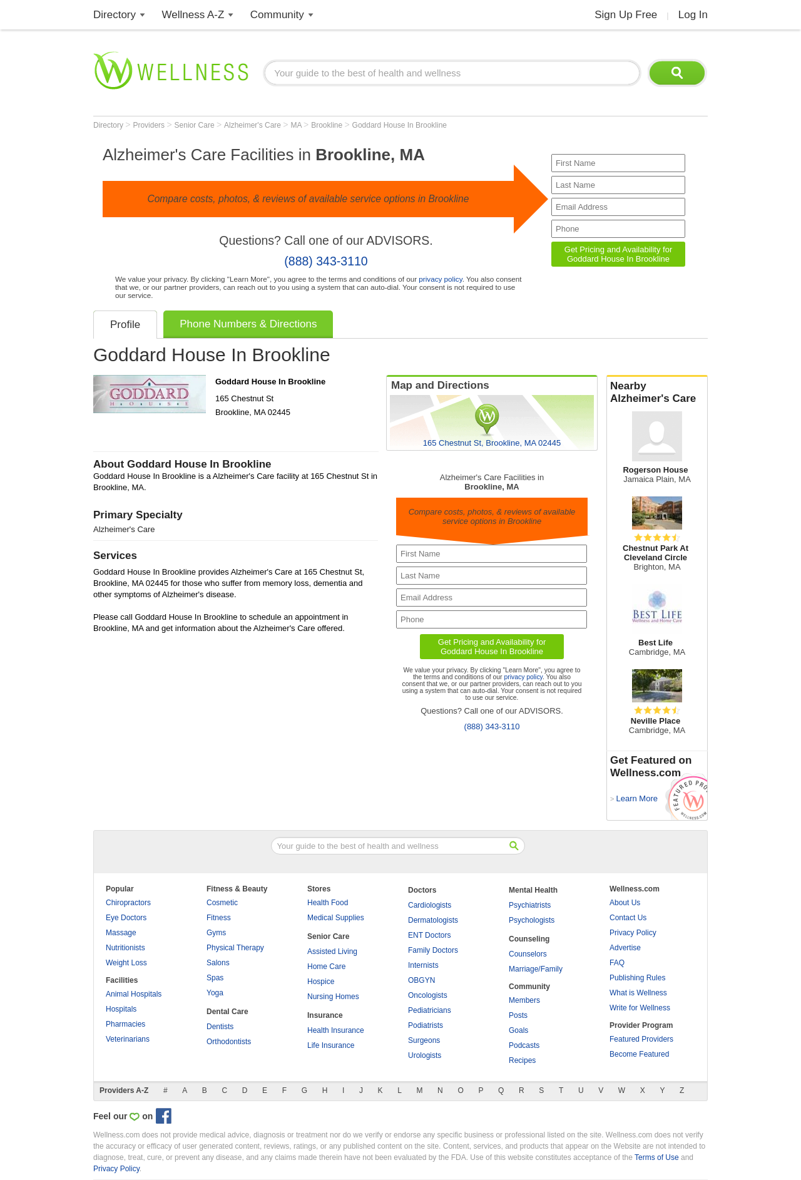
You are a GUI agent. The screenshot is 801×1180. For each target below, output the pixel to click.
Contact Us (628, 917)
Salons (218, 962)
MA (297, 125)
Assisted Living (332, 951)
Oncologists (427, 995)
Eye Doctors (126, 917)
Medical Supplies (335, 917)
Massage (121, 932)
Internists (423, 965)
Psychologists (531, 920)
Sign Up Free (625, 15)
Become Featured (639, 1054)
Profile (125, 325)
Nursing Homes (333, 996)
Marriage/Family (536, 969)
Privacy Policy (633, 932)
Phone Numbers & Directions (248, 324)
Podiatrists (425, 1025)
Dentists (220, 1026)
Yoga (215, 992)
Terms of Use (657, 1157)
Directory (114, 15)
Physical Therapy (235, 947)
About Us (625, 902)
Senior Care (196, 125)
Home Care (326, 966)
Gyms (216, 932)
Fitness (219, 917)
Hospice (320, 981)
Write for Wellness (640, 1007)
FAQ (617, 962)
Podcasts (524, 1045)
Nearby (657, 392)
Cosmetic (222, 902)
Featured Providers (641, 1039)
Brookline (327, 125)
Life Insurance (330, 1045)
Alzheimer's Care (253, 125)
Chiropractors (128, 902)
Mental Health (533, 890)
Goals (518, 1030)
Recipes (522, 1060)
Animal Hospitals (133, 994)
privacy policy (440, 279)
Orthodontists (229, 1041)
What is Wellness (638, 992)
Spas (215, 977)
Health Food (327, 902)
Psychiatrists (530, 905)
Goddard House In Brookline (399, 125)
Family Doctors (433, 950)
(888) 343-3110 (325, 261)
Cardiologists (429, 905)
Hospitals (121, 1009)
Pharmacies (125, 1024)
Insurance (325, 1015)
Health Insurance (335, 1030)
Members (524, 1000)
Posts (518, 1015)
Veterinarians (128, 1039)
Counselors (528, 954)
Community (277, 15)
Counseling (529, 939)
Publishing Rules (637, 977)
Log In (693, 15)
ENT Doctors (429, 935)
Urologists (424, 1055)
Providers (149, 125)
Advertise (625, 947)
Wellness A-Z (193, 15)
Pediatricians (429, 1010)
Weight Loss (126, 962)
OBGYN (421, 980)
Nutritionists (125, 947)
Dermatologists (433, 920)
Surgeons (424, 1040)
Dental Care (227, 1011)
